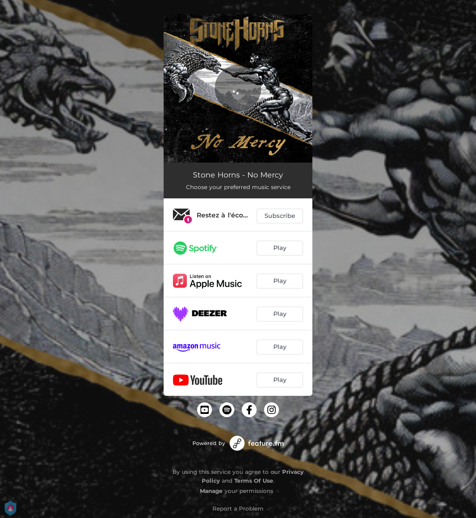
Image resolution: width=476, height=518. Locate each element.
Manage (211, 490)
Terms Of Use (253, 480)
